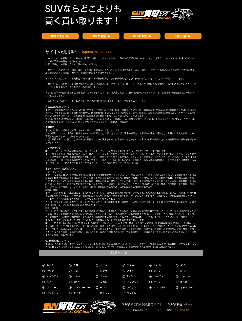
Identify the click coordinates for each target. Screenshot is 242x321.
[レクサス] (109, 270)
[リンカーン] (56, 293)
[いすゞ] (136, 270)
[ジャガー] (189, 276)
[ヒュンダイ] (162, 287)
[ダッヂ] (82, 293)
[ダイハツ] (189, 265)
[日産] (82, 265)
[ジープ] (162, 270)
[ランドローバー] (82, 287)
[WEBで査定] (142, 36)
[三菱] (82, 270)
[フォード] (109, 276)
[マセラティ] (56, 276)
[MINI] (189, 270)
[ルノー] (56, 282)
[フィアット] (136, 282)
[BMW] (82, 282)
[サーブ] (162, 282)
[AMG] (136, 276)
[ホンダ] (109, 265)
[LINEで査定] (101, 36)
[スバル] (162, 265)
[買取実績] (183, 36)
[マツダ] (56, 270)
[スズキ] (136, 265)
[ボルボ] (189, 282)
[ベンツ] (109, 287)
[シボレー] (109, 282)
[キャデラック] (189, 287)
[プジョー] (56, 287)
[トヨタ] (56, 265)
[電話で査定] (60, 36)
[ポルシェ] (109, 293)
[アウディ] (136, 287)
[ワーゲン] (162, 276)
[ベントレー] (136, 293)
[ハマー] (82, 276)
